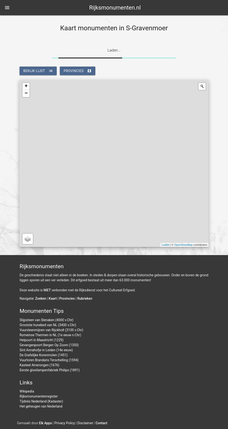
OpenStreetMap (183, 244)
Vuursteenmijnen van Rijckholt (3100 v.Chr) (51, 330)
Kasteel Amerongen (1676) (39, 365)
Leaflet (165, 244)
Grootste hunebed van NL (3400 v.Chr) (48, 325)
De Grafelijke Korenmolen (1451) (44, 355)
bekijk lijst (38, 71)
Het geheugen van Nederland (41, 406)
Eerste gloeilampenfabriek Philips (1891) (50, 370)
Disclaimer (85, 423)
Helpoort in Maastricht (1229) (41, 340)
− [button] (26, 93)
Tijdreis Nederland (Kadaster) (41, 401)
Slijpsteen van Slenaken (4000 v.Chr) (46, 320)
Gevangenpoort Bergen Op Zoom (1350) (49, 345)
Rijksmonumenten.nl (115, 7)
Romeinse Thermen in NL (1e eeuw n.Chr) (50, 335)
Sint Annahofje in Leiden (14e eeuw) (46, 350)
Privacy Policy (64, 423)
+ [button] (26, 86)
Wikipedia (27, 391)
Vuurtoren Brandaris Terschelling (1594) (49, 360)
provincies (77, 71)
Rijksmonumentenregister (39, 396)
